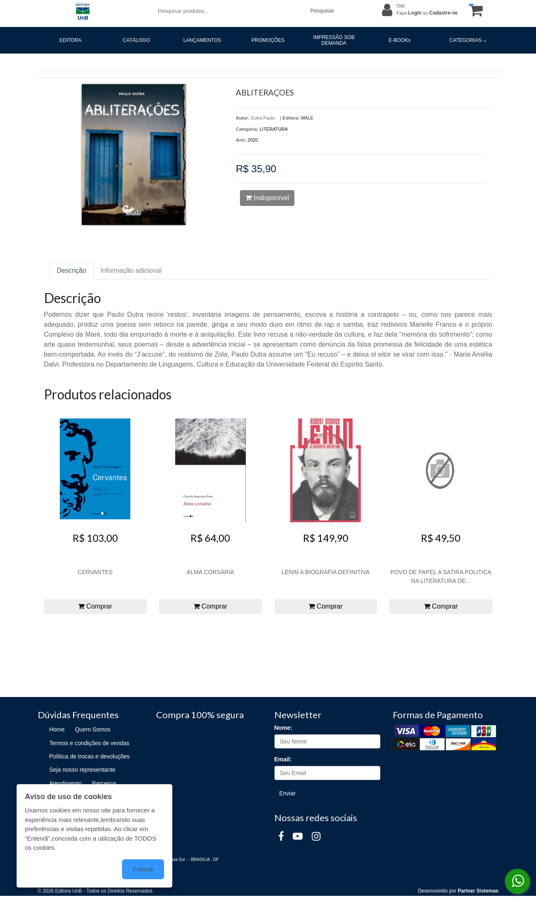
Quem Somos (92, 729)
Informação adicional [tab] (131, 270)
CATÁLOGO (136, 40)
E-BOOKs (400, 40)
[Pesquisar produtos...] (229, 11)
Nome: (283, 727)
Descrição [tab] (71, 270)
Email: (283, 759)
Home (57, 729)
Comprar (95, 606)
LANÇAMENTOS (202, 40)
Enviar (287, 793)
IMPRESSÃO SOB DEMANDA (334, 40)
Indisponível (267, 197)
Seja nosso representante (82, 769)
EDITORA (70, 40)
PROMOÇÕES (268, 40)
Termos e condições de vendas (89, 743)
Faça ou (427, 12)
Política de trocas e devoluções (89, 756)
